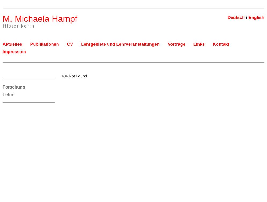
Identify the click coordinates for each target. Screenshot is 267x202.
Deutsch (236, 17)
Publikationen (44, 44)
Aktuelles (12, 44)
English (256, 17)
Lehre (8, 94)
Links (199, 44)
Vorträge (176, 44)
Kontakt (221, 44)
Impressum (14, 51)
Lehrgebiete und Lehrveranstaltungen (120, 44)
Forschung (14, 87)
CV (70, 44)
